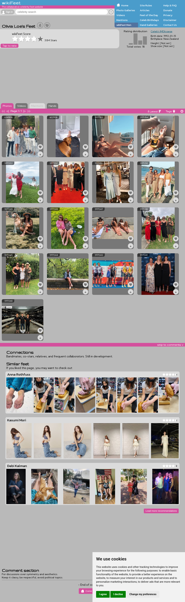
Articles (144, 10)
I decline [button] (118, 594)
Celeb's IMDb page (161, 31)
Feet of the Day (149, 15)
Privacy (168, 15)
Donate (167, 10)
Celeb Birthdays (149, 20)
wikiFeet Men (123, 25)
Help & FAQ (170, 5)
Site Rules (146, 5)
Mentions (122, 20)
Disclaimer (169, 20)
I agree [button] (103, 594)
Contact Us (170, 25)
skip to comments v (170, 344)
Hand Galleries (148, 25)
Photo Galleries (125, 10)
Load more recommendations (161, 510)
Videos (120, 15)
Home (124, 5)
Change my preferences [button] (142, 594)
